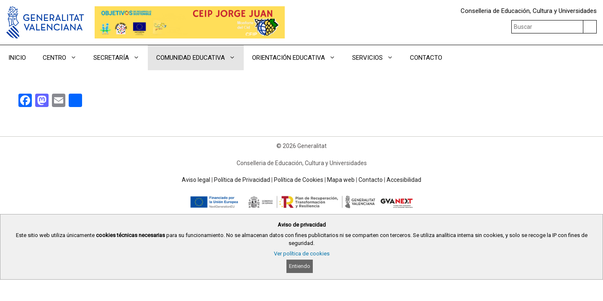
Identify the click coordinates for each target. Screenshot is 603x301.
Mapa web (341, 179)
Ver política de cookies (302, 253)
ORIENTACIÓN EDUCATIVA (298, 57)
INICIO (17, 57)
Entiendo (299, 266)
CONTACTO (426, 57)
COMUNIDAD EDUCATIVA (200, 57)
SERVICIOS (377, 57)
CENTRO (64, 57)
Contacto (370, 179)
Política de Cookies (298, 179)
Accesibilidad (404, 179)
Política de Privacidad (242, 179)
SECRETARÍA (120, 57)
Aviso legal (196, 179)
